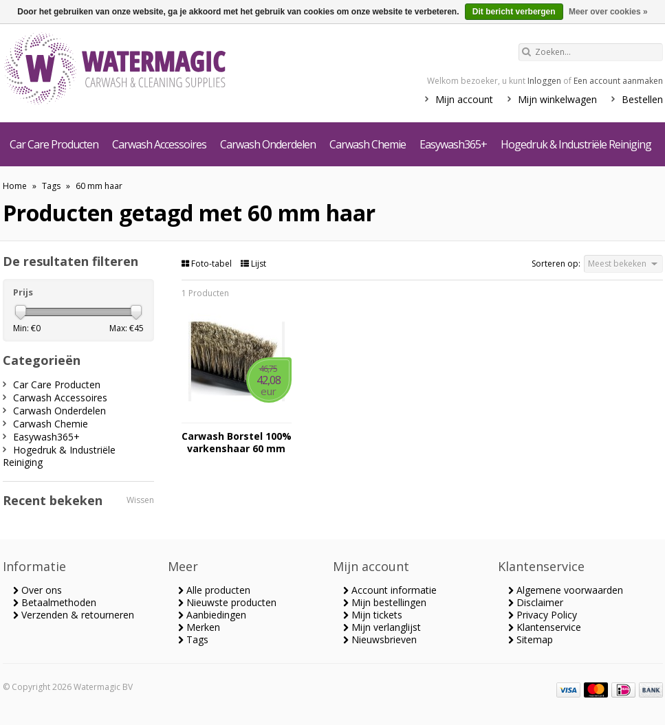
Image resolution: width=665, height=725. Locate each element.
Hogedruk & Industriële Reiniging (576, 144)
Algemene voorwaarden (565, 589)
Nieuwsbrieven (380, 639)
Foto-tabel (208, 263)
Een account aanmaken (618, 81)
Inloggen (544, 81)
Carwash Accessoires (159, 144)
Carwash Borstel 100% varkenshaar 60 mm (237, 442)
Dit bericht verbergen (514, 11)
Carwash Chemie (367, 144)
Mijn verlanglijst (382, 627)
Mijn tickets (372, 614)
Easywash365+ (453, 144)
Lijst (253, 263)
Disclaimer (535, 602)
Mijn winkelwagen (557, 99)
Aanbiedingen (212, 614)
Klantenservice (544, 627)
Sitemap (530, 639)
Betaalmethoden (54, 602)
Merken (199, 627)
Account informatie (390, 589)
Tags (51, 186)
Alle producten (214, 589)
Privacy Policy (542, 614)
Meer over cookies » (608, 11)
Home (15, 186)
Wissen (140, 500)
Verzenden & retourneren (73, 614)
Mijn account (464, 99)
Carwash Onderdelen (268, 144)
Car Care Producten (54, 144)
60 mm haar (99, 186)
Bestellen (642, 99)
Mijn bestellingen (384, 602)
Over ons (37, 589)
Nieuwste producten (227, 602)
